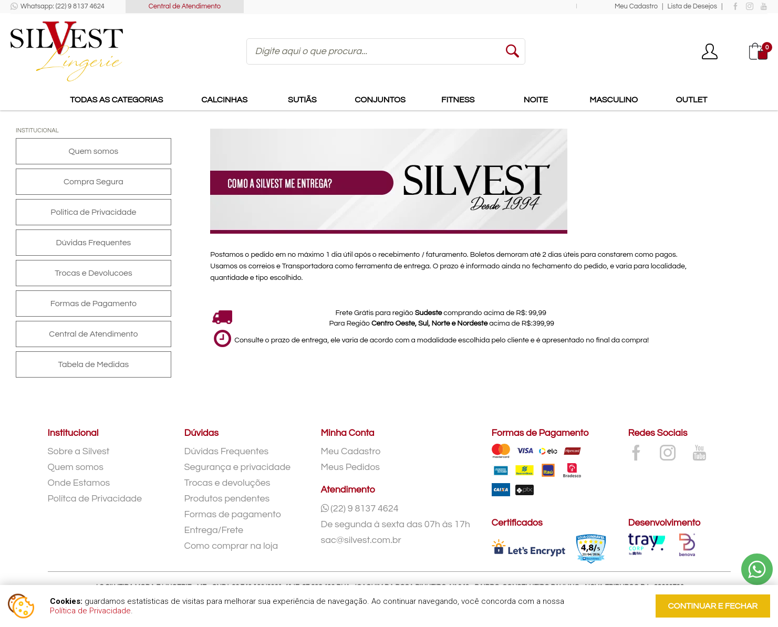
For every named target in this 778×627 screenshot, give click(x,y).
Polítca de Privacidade (95, 499)
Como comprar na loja (231, 546)
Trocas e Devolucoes (93, 273)
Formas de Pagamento (93, 303)
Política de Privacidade (90, 610)
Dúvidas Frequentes (93, 242)
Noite (536, 100)
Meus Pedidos (350, 467)
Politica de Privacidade (93, 212)
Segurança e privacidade (237, 467)
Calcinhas (224, 100)
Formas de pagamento (232, 514)
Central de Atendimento (185, 6)
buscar (512, 51)
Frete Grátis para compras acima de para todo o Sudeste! (435, 6)
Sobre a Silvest (79, 451)
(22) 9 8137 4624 (360, 509)
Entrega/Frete (214, 530)
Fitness (457, 100)
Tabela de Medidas (93, 364)
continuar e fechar (713, 606)
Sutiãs (302, 100)
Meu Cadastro (636, 6)
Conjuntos (380, 100)
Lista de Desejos (692, 6)
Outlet (692, 100)
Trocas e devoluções (227, 483)
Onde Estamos (79, 483)
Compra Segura (93, 181)
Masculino (613, 100)
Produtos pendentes (227, 499)
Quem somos (94, 151)
